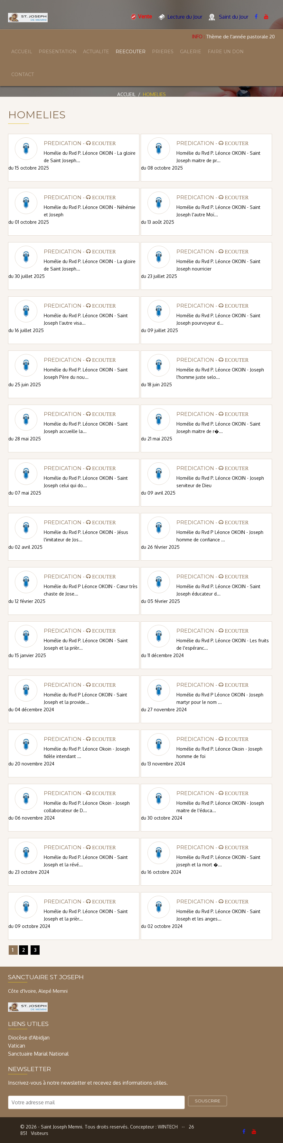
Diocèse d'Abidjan (29, 1037)
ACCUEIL (21, 51)
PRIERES (163, 51)
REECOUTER (131, 51)
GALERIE (190, 51)
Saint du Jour (228, 17)
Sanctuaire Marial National (38, 1053)
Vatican (16, 1045)
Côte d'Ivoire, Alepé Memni (38, 991)
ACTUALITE (96, 51)
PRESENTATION (58, 51)
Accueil (126, 94)
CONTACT (22, 74)
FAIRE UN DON (226, 51)
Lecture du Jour (180, 17)
